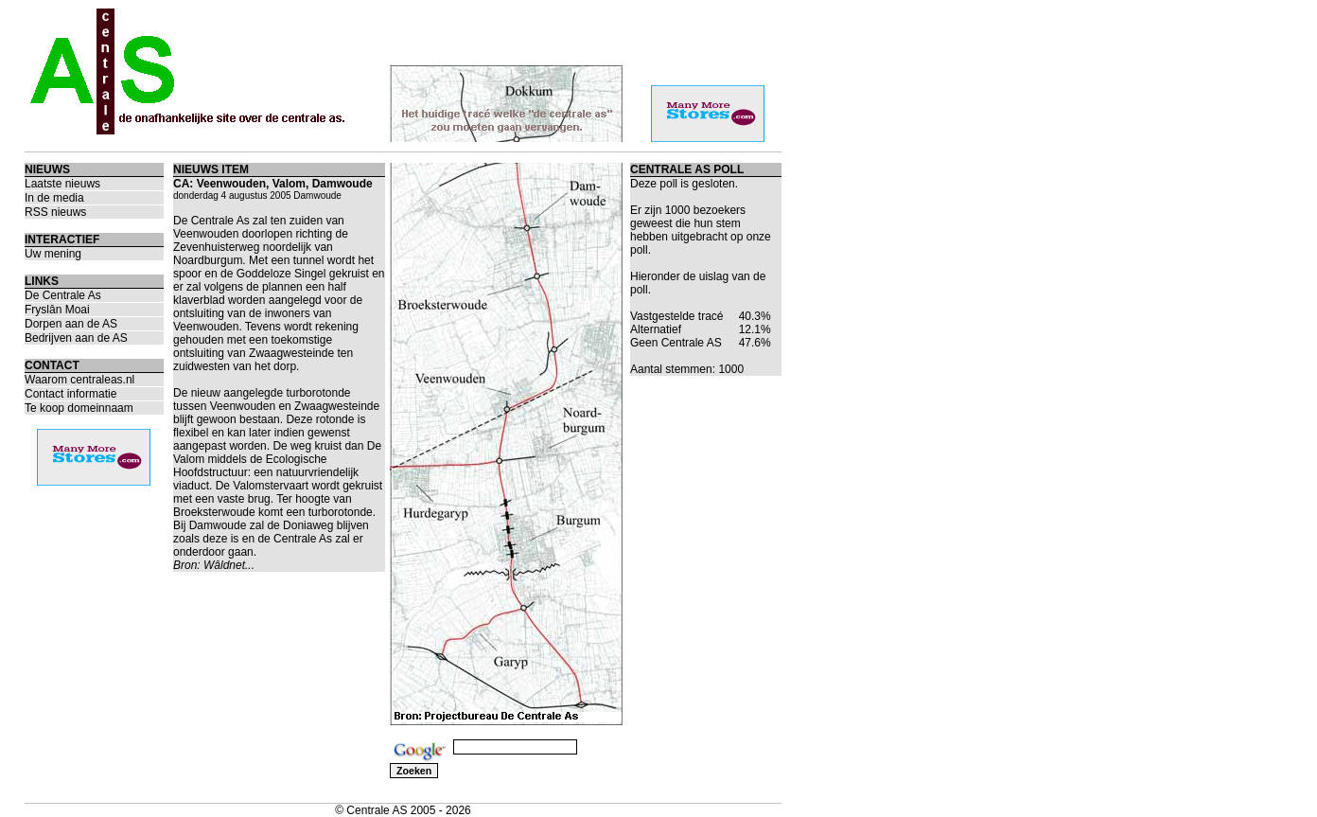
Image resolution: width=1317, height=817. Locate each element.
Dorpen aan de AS (71, 323)
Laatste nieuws (62, 183)
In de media (54, 197)
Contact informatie (70, 393)
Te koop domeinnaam (79, 408)
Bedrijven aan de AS (76, 338)
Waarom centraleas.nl (79, 379)
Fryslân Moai (57, 309)
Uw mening (53, 253)
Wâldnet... (229, 565)
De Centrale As (63, 295)
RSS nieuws (55, 212)
